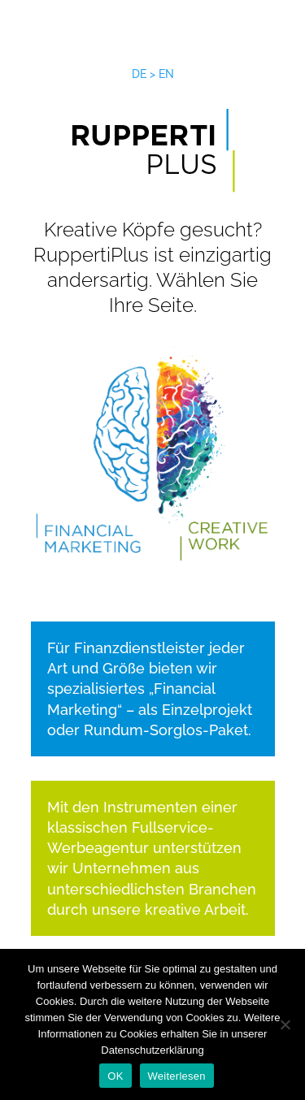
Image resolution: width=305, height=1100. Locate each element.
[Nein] (285, 1024)
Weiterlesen (177, 1076)
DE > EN (153, 73)
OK (115, 1076)
